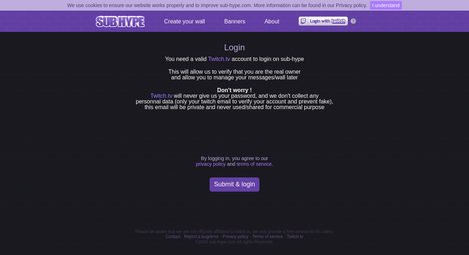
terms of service (254, 164)
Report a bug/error (201, 236)
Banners (234, 21)
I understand (386, 5)
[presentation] (236, 131)
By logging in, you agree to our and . (234, 161)
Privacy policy (235, 236)
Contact (173, 236)
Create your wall (184, 21)
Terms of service (267, 236)
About (271, 21)
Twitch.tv (219, 59)
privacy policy (211, 164)
